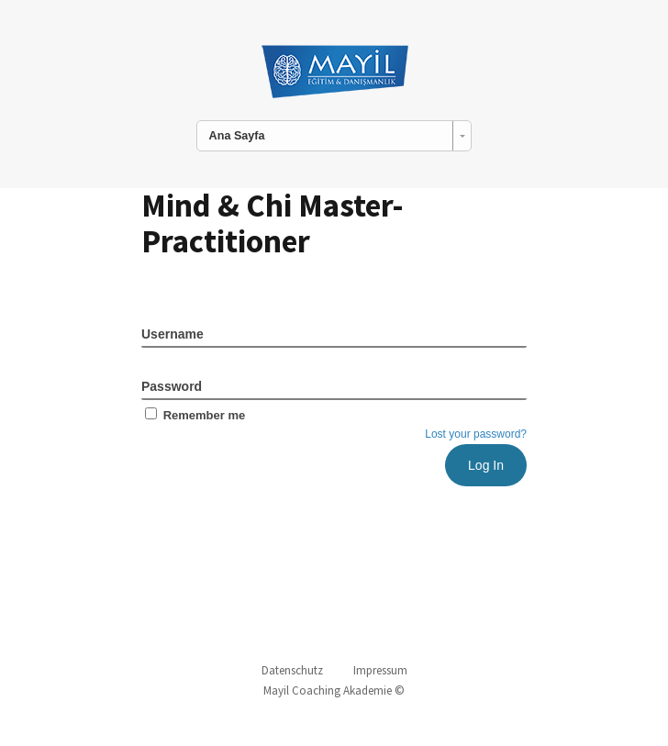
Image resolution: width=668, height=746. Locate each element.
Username (172, 334)
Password (171, 386)
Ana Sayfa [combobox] (237, 135)
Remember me (193, 415)
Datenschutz (292, 670)
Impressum (380, 670)
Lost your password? (476, 434)
